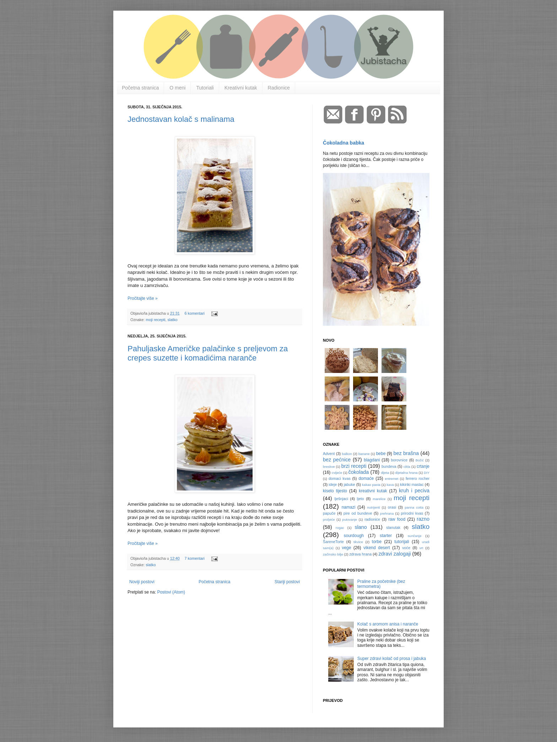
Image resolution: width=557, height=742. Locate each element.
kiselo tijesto (335, 490)
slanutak (393, 527)
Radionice (279, 88)
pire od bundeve (358, 513)
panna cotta (414, 507)
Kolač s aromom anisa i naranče (387, 624)
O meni (177, 88)
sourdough (354, 535)
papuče (329, 513)
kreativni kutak (373, 490)
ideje (333, 484)
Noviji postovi (142, 581)
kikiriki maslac (412, 484)
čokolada (358, 472)
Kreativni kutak (241, 88)
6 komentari (194, 313)
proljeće (329, 519)
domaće (366, 478)
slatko (172, 320)
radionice (372, 519)
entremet (392, 479)
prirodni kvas (412, 513)
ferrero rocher (417, 478)
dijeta (385, 473)
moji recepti (155, 320)
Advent (329, 453)
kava (390, 485)
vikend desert (376, 547)
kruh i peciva (414, 490)
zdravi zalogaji (394, 554)
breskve (329, 467)
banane (364, 454)
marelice (379, 499)
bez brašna (406, 453)
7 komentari (194, 558)
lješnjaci (341, 499)
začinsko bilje (333, 554)
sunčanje (414, 536)
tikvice (358, 542)
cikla (407, 467)
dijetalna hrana (406, 473)
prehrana (387, 513)
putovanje (349, 519)
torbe (377, 541)
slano (361, 527)
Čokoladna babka (343, 143)
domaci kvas (340, 478)
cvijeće (337, 473)
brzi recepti (354, 466)
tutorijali (401, 541)
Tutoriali (204, 88)
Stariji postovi (287, 581)
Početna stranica (140, 88)
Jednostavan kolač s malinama (181, 119)
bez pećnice (337, 459)
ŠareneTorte (333, 542)
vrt (421, 548)
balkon (347, 454)
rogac (340, 528)
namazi (349, 507)
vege (346, 547)
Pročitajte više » (143, 298)
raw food (396, 519)
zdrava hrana (360, 554)
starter (386, 535)
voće (406, 548)
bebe (381, 453)
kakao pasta (371, 485)
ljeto (360, 499)
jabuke (349, 484)
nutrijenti (373, 507)
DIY (426, 473)
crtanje (423, 466)
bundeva (389, 466)
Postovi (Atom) (171, 592)
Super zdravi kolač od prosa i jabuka (391, 658)
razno (423, 519)
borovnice (399, 460)
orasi (392, 507)
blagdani (372, 459)
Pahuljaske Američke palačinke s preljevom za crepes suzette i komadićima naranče (208, 353)
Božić (420, 460)
